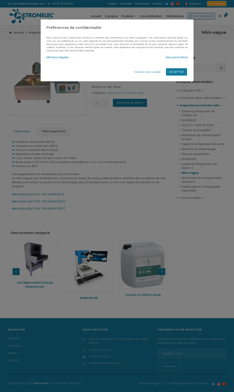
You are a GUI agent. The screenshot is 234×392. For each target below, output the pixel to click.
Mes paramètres (177, 57)
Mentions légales (57, 57)
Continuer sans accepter (147, 71)
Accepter (176, 71)
